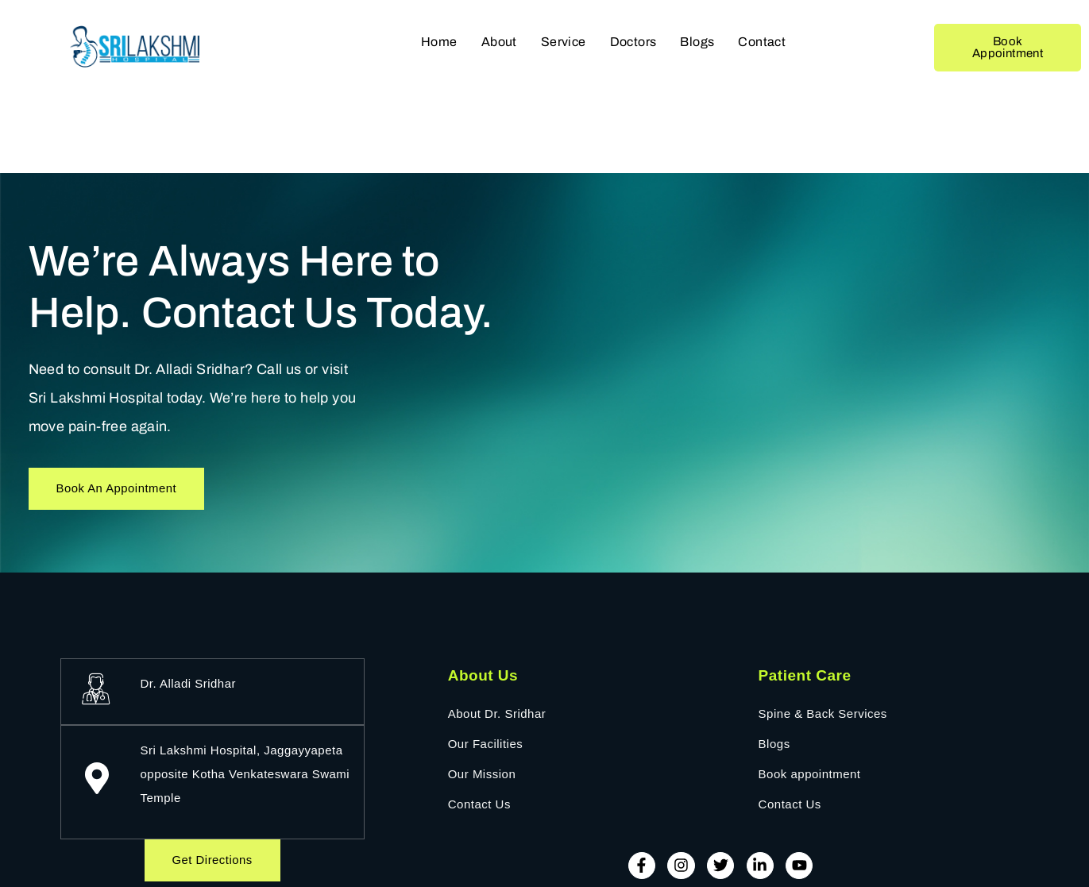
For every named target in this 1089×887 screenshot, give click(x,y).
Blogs (697, 41)
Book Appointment (1007, 47)
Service (563, 41)
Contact (762, 41)
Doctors (633, 41)
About (499, 41)
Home (439, 41)
